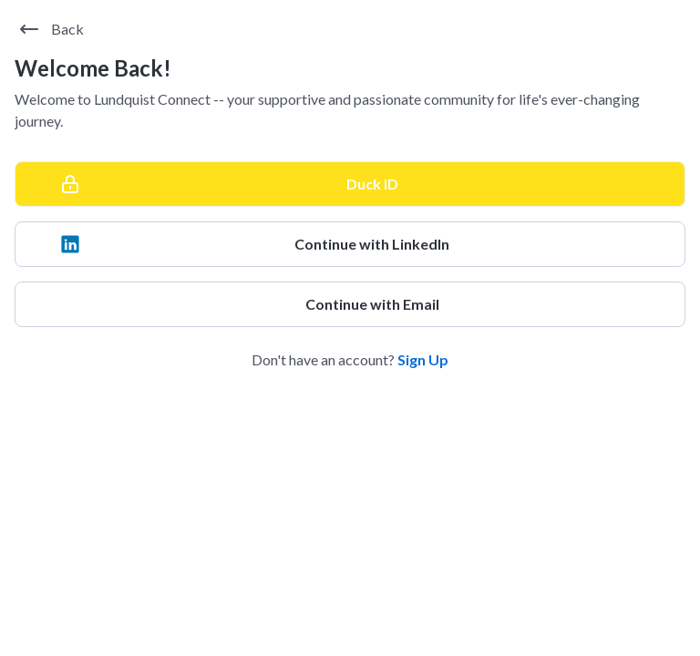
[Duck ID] (350, 184)
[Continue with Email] (350, 304)
